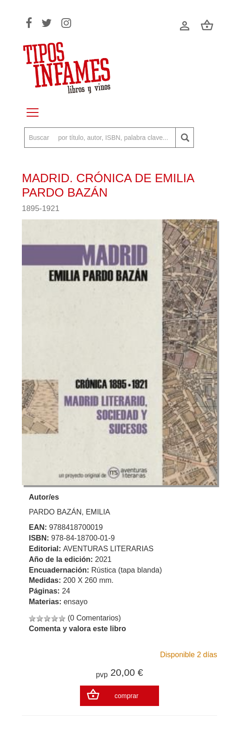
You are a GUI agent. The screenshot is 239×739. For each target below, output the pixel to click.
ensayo (76, 602)
